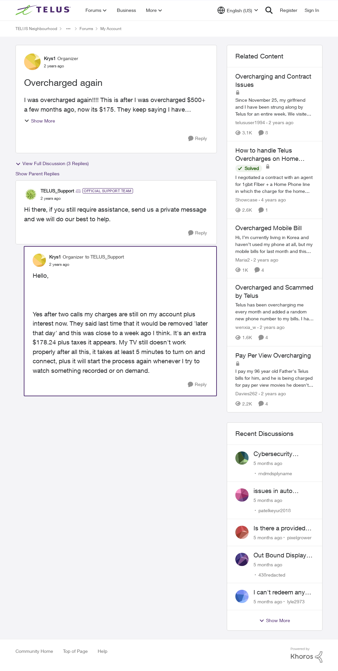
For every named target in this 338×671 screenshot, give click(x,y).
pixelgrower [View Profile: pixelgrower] (299, 537)
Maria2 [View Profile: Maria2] (242, 259)
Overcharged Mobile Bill (268, 227)
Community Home (34, 651)
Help (102, 651)
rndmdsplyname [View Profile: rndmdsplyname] (275, 473)
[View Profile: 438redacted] (242, 559)
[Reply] (197, 138)
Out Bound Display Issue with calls (280, 555)
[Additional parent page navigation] (68, 28)
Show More (39, 121)
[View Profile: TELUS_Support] (30, 194)
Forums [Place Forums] (86, 28)
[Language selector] (238, 10)
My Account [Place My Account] (110, 28)
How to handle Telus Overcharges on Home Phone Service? (266, 154)
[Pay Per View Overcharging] (274, 378)
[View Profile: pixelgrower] (242, 532)
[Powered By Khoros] (306, 655)
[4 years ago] (272, 199)
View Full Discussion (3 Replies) (52, 163)
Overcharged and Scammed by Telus (274, 291)
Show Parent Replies (37, 173)
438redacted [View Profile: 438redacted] (271, 574)
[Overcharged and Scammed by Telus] (274, 311)
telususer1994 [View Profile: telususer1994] (250, 122)
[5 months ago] (268, 462)
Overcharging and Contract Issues (273, 80)
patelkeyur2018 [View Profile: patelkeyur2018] (274, 510)
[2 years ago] (279, 122)
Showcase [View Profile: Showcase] (246, 200)
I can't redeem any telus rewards (279, 592)
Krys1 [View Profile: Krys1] (50, 58)
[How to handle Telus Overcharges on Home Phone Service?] (274, 184)
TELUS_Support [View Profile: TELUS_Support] (57, 191)
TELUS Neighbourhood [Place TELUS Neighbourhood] (36, 28)
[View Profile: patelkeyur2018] (242, 495)
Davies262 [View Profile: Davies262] (246, 393)
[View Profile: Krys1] (32, 61)
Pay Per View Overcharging (273, 355)
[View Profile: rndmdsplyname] (242, 458)
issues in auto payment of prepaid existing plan (281, 491)
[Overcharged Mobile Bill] (274, 243)
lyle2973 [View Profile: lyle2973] (296, 601)
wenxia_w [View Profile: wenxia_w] (245, 327)
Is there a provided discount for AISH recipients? (279, 528)
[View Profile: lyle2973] (242, 596)
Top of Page (75, 651)
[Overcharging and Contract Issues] (274, 106)
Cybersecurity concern (273, 454)
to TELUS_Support (104, 257)
